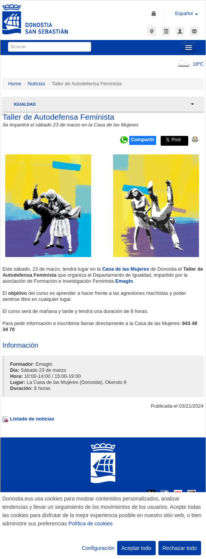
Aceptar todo (136, 548)
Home (14, 83)
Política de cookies (90, 524)
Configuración (98, 548)
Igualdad (25, 104)
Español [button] (186, 13)
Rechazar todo (180, 548)
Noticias (36, 83)
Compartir (142, 139)
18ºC (189, 64)
